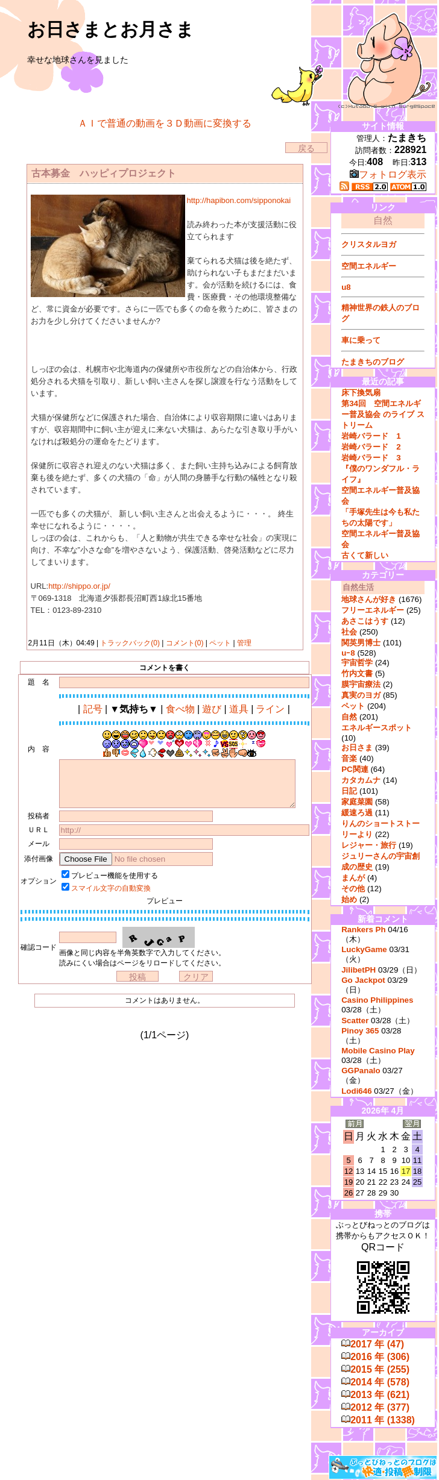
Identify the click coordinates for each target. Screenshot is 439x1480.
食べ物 (180, 709)
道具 (238, 709)
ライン (270, 709)
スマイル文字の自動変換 (111, 888)
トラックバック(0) (130, 643)
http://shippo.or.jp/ (79, 586)
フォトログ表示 (388, 174)
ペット (220, 643)
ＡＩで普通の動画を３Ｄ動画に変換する (164, 123)
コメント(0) (183, 643)
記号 (93, 709)
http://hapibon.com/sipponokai (239, 200)
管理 (244, 643)
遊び (211, 709)
